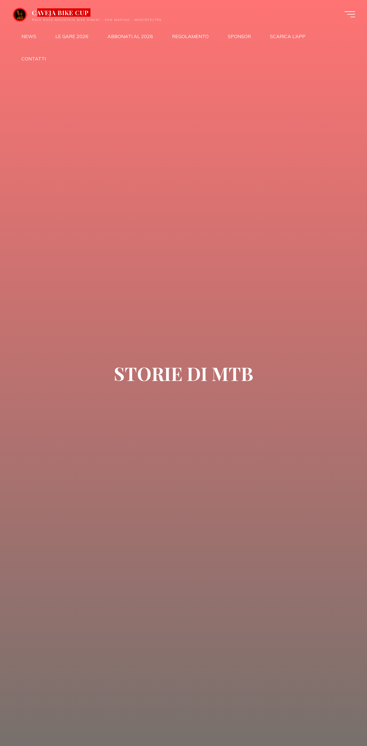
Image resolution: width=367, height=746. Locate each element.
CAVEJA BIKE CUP (60, 12)
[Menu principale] (349, 14)
